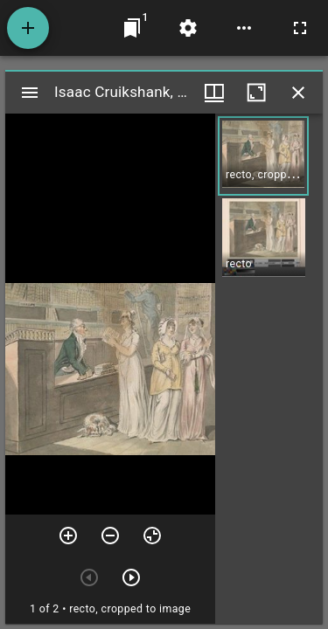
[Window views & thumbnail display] (214, 93)
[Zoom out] (110, 535)
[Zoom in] (68, 535)
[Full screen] (300, 28)
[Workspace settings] (188, 28)
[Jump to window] (132, 28)
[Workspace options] (244, 28)
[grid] (269, 369)
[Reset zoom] (152, 535)
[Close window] (298, 93)
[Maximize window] (256, 93)
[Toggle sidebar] (30, 93)
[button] (263, 156)
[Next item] (131, 577)
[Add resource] (28, 28)
